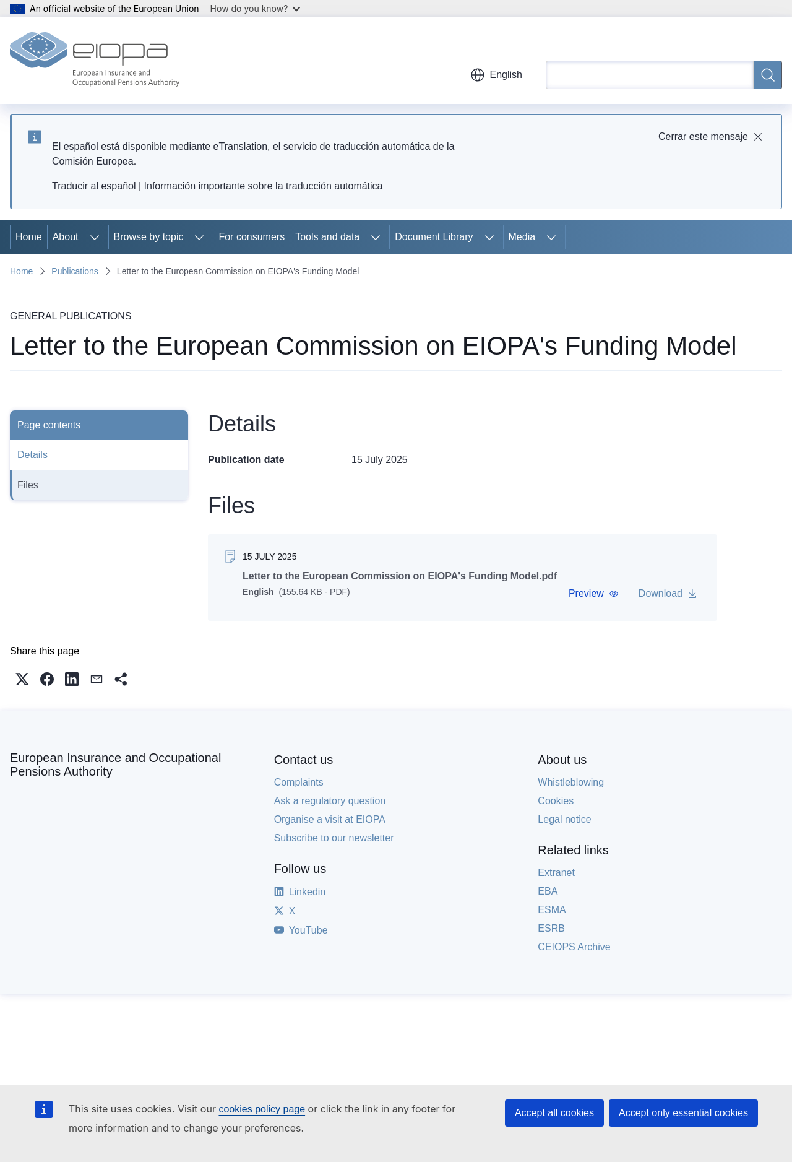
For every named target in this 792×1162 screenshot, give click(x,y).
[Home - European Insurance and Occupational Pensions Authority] (94, 60)
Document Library (434, 237)
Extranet (556, 872)
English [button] (496, 74)
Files (27, 485)
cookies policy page (261, 1109)
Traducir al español (94, 186)
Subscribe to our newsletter (334, 838)
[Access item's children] (94, 237)
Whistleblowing (571, 782)
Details (32, 454)
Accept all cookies (554, 1113)
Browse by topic (149, 237)
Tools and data (327, 237)
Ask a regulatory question (330, 801)
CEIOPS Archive (574, 947)
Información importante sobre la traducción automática (263, 186)
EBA (547, 891)
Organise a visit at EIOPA (329, 819)
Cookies (556, 801)
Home (28, 237)
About (66, 237)
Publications (74, 271)
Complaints (299, 782)
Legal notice (564, 819)
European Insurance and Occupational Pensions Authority (115, 764)
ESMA (552, 909)
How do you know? (255, 8)
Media (522, 237)
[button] (594, 594)
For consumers (251, 237)
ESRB (551, 928)
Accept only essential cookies (683, 1113)
